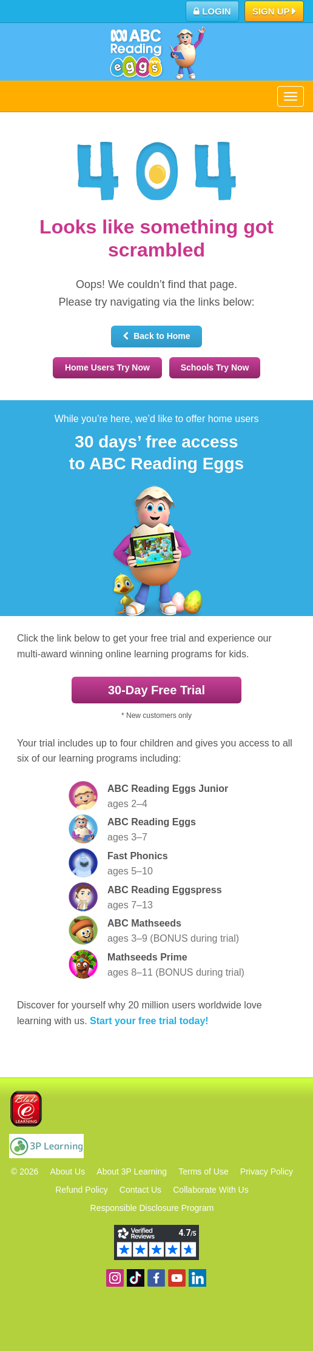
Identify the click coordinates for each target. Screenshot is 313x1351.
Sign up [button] (274, 12)
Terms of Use (203, 1171)
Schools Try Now (215, 367)
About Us (68, 1171)
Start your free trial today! (149, 1021)
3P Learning (46, 1146)
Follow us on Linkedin (197, 1278)
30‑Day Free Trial (156, 690)
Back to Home (156, 336)
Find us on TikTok (135, 1278)
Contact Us (140, 1190)
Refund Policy (81, 1190)
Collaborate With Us (211, 1190)
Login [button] (212, 11)
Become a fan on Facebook (156, 1278)
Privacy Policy (266, 1171)
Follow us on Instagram (115, 1278)
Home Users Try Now (107, 367)
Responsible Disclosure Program (152, 1208)
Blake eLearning (26, 1109)
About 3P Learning (131, 1171)
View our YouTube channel (177, 1278)
